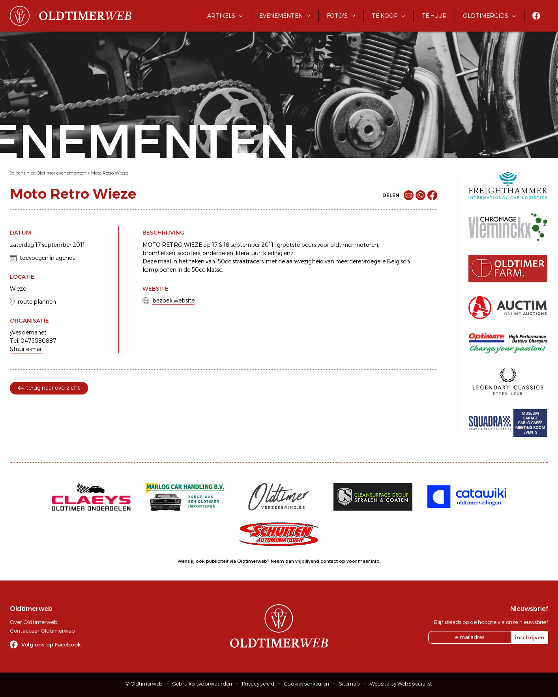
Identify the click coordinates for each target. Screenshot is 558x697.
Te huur (434, 15)
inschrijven (529, 637)
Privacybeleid (258, 684)
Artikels (221, 15)
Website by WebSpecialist (401, 684)
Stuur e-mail (26, 349)
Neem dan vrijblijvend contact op (308, 561)
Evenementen (281, 15)
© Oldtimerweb (144, 684)
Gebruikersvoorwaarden (202, 684)
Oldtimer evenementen (61, 173)
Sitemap (349, 684)
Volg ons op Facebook (51, 644)
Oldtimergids (485, 15)
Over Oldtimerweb (33, 622)
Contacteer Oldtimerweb (42, 630)
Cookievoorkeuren (306, 684)
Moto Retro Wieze (109, 173)
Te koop (384, 15)
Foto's (337, 15)
